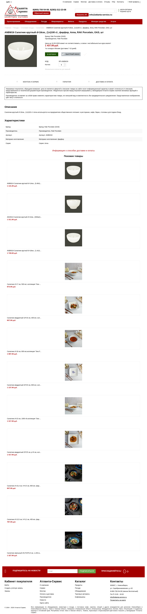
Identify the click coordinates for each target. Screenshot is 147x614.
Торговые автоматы (82, 594)
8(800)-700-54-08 (41, 10)
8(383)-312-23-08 (58, 10)
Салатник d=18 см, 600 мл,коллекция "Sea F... (24, 351)
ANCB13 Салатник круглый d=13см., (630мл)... (24, 217)
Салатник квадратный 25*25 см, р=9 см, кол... (24, 452)
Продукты (83, 21)
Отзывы (107, 2)
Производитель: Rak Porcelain (56, 39)
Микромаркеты (57, 21)
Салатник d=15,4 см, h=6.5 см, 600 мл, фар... (24, 486)
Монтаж (84, 2)
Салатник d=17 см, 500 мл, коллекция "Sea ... (24, 284)
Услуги (113, 21)
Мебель (71, 21)
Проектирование (13, 21)
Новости (43, 600)
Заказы (7, 591)
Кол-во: (47, 64)
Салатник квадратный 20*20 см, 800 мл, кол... (24, 385)
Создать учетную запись (14, 588)
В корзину (51, 54)
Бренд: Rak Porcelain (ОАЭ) (55, 36)
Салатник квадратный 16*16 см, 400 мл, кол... (24, 318)
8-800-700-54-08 (116, 591)
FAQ (113, 2)
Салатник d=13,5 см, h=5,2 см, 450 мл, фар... (24, 519)
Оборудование (31, 21)
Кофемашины (80, 597)
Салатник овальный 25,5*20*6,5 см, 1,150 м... (24, 553)
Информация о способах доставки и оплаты (73, 150)
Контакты (120, 2)
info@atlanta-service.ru (100, 15)
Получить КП (82, 15)
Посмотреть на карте (118, 600)
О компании (67, 2)
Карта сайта (44, 603)
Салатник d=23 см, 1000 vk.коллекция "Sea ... (24, 419)
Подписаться (87, 571)
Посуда (44, 21)
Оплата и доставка (47, 594)
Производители (45, 597)
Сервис (76, 2)
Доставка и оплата (95, 2)
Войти (7, 585)
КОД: (47, 61)
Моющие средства (98, 21)
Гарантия (67, 82)
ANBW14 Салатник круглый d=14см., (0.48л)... (24, 183)
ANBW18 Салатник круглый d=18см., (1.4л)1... (24, 251)
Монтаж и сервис (31, 82)
